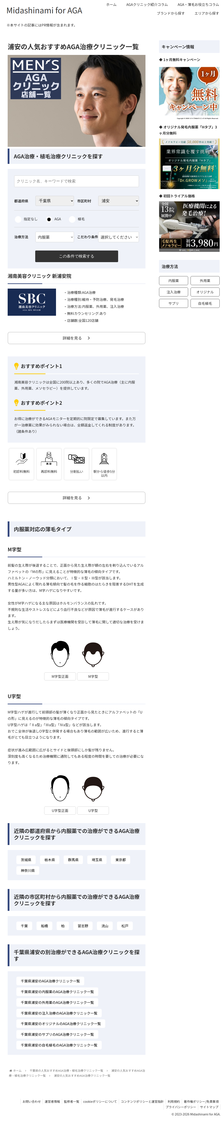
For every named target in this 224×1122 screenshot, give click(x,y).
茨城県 (26, 861)
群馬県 (73, 861)
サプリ (173, 303)
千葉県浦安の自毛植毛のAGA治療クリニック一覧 (59, 1046)
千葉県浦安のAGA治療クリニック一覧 (50, 982)
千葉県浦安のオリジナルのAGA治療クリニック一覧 (61, 1025)
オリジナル (205, 292)
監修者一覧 (68, 1103)
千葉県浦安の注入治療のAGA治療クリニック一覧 (59, 1014)
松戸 (124, 927)
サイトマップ (209, 1108)
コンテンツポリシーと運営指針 (140, 1103)
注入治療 (173, 292)
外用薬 (205, 280)
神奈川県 (28, 872)
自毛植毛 (205, 303)
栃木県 (49, 861)
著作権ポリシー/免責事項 (201, 1103)
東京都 (120, 861)
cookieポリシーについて (98, 1103)
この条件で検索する (76, 256)
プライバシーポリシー (179, 1108)
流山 (104, 927)
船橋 (44, 927)
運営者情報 (48, 1103)
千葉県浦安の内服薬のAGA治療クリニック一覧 (57, 993)
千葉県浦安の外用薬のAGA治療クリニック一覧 (57, 1003)
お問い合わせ (27, 1103)
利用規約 (173, 1103)
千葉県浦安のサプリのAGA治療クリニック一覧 (57, 1035)
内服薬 (173, 280)
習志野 (83, 927)
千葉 (24, 927)
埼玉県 (97, 861)
